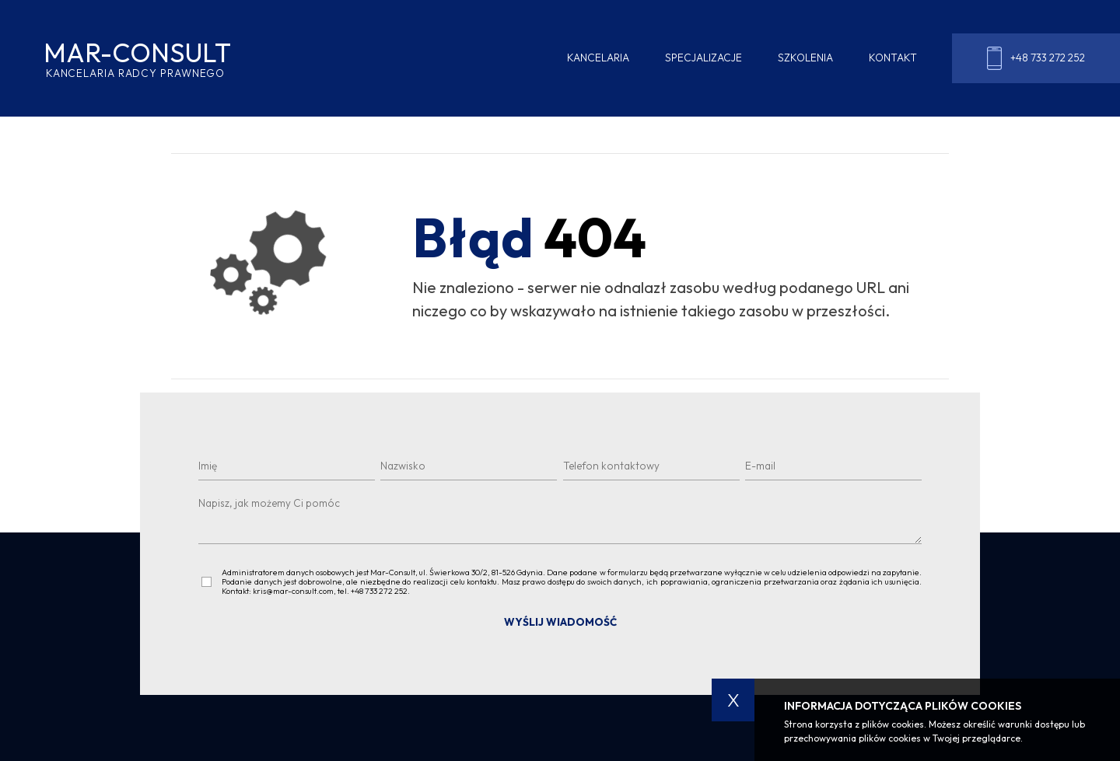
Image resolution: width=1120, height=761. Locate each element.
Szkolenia (805, 58)
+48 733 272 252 (1036, 58)
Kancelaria (598, 58)
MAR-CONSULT (136, 58)
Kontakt (893, 58)
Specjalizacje (703, 58)
